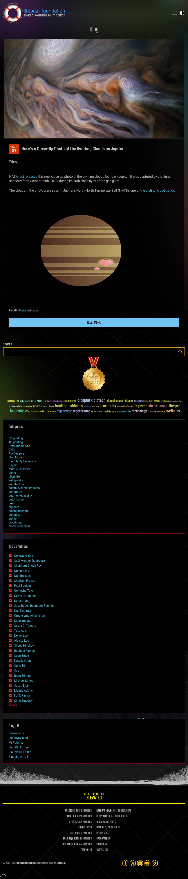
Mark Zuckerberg (19, 469)
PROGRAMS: (102, 838)
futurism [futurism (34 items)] (44, 407)
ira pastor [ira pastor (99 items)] (140, 406)
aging (12, 472)
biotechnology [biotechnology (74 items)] (115, 401)
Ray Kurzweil (17, 453)
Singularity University (22, 461)
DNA (12, 449)
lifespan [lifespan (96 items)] (174, 406)
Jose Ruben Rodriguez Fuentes (34, 605)
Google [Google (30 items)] (51, 407)
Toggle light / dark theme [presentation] (182, 13)
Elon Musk (15, 457)
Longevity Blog (18, 738)
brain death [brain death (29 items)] (148, 401)
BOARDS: (100, 827)
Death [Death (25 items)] (180, 401)
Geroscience (16, 733)
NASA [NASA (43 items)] (27, 411)
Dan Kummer (22, 610)
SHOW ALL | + (14, 705)
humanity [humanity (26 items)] (87, 407)
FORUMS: (85, 850)
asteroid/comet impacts (24, 488)
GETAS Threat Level (94, 797)
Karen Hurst (21, 600)
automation (16, 499)
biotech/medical (19, 526)
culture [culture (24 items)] (175, 401)
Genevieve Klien (24, 555)
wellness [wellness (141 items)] (173, 411)
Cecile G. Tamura (25, 625)
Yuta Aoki (20, 630)
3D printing (16, 438)
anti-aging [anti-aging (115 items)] (38, 401)
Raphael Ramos (24, 650)
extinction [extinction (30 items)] (28, 407)
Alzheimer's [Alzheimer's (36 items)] (25, 401)
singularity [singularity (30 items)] (107, 412)
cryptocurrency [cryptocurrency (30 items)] (166, 401)
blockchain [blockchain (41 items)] (139, 401)
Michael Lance (23, 680)
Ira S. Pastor (22, 695)
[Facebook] (125, 863)
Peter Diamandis (19, 446)
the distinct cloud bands (157, 190)
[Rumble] (155, 863)
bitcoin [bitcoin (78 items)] (128, 401)
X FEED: (72, 822)
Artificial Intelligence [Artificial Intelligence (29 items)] (55, 401)
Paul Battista (22, 585)
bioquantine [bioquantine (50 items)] (70, 401)
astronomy (16, 492)
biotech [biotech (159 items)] (99, 400)
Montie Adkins (23, 690)
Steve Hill (20, 665)
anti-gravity (16, 480)
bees (12, 503)
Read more (94, 323)
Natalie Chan (22, 660)
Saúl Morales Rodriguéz (29, 560)
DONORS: (82, 827)
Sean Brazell (22, 655)
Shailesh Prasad (24, 580)
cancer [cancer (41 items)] (157, 401)
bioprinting (16, 522)
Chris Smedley (23, 700)
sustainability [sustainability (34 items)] (125, 412)
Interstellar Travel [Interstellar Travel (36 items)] (125, 406)
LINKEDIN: (71, 816)
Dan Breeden (22, 575)
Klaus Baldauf (23, 621)
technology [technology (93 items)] (139, 411)
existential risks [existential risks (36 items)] (16, 406)
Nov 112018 (14, 149)
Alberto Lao (24, 310)
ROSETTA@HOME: (70, 844)
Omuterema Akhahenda (29, 615)
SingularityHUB (18, 756)
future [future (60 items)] (36, 406)
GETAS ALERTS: (103, 816)
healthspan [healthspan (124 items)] (75, 406)
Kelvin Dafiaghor (25, 596)
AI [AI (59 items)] (18, 401)
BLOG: (99, 822)
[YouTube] (147, 863)
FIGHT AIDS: (74, 833)
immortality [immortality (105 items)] (108, 406)
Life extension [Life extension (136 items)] (157, 406)
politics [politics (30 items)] (43, 412)
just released (28, 176)
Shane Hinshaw (24, 645)
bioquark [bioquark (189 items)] (85, 400)
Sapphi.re (61, 863)
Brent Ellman (22, 675)
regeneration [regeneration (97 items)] (81, 411)
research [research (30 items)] (94, 412)
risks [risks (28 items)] (100, 412)
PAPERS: (100, 844)
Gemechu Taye (23, 590)
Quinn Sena (21, 571)
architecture (16, 484)
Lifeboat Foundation (26, 863)
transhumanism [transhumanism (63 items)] (156, 411)
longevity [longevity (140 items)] (17, 411)
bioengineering (18, 511)
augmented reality (20, 495)
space (35, 310)
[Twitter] (133, 863)
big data (14, 507)
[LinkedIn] (140, 863)
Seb (16, 670)
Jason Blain (22, 685)
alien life (14, 476)
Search (180, 351)
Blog (94, 29)
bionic (13, 518)
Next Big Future (18, 747)
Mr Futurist (16, 742)
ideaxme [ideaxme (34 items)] (95, 407)
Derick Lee (21, 635)
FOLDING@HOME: (71, 838)
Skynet (13, 465)
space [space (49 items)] (115, 411)
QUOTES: (100, 850)
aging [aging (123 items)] (11, 401)
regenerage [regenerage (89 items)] (64, 411)
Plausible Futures (20, 752)
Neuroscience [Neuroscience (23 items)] (34, 412)
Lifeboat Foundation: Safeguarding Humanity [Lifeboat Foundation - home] (85, 13)
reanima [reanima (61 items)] (51, 411)
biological (15, 514)
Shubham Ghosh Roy (28, 565)
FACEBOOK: (70, 810)
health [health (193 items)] (60, 406)
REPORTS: (101, 833)
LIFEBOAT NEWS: (104, 810)
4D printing (16, 442)
